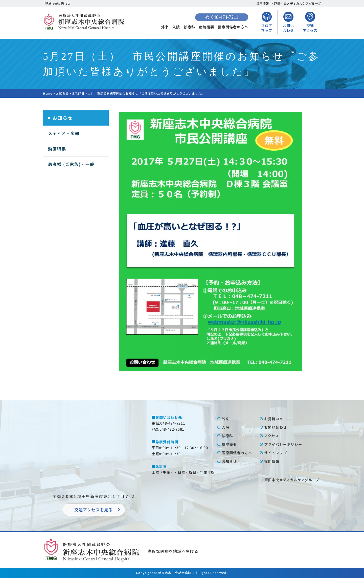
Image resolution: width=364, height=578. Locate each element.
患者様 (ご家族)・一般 (71, 164)
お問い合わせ (275, 427)
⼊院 (225, 427)
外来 (165, 26)
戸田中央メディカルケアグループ (297, 3)
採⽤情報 (271, 461)
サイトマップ (275, 452)
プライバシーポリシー (283, 444)
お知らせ (62, 93)
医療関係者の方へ (233, 26)
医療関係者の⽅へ (237, 452)
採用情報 (262, 3)
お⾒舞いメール (277, 418)
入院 (176, 26)
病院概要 (206, 26)
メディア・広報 (64, 133)
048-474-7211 (221, 17)
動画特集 (57, 149)
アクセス (271, 435)
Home (47, 93)
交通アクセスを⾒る (93, 510)
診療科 (189, 26)
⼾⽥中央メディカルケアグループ (292, 479)
